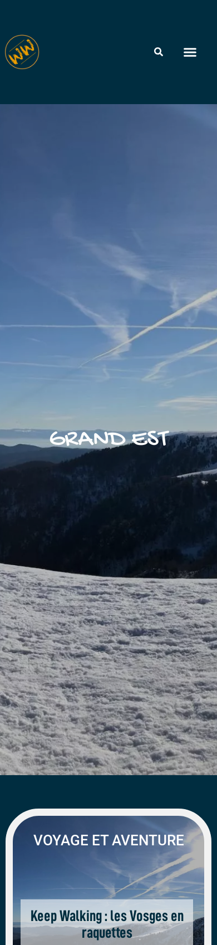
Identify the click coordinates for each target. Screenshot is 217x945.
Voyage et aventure (108, 840)
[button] (190, 52)
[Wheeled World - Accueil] (22, 52)
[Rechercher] (158, 52)
